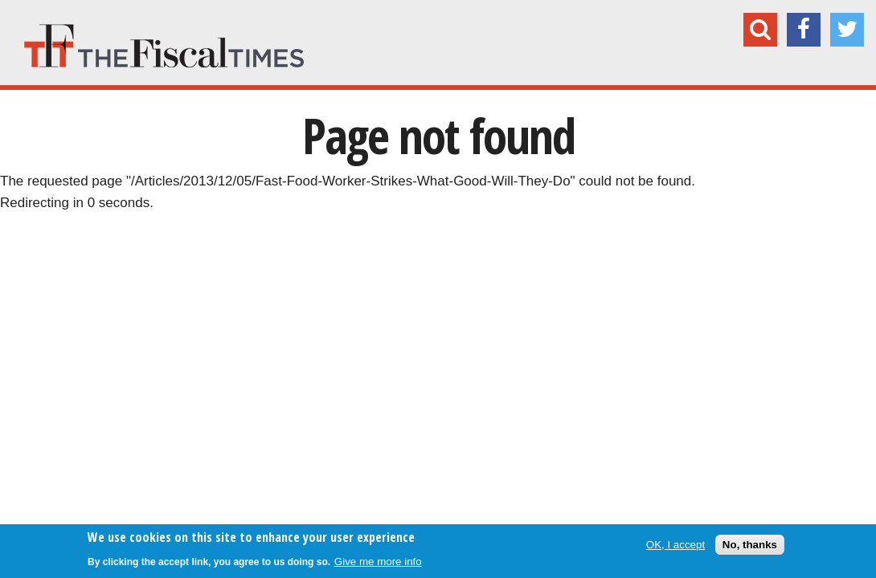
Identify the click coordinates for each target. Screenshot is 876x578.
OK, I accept (675, 545)
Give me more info (378, 562)
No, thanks (749, 545)
